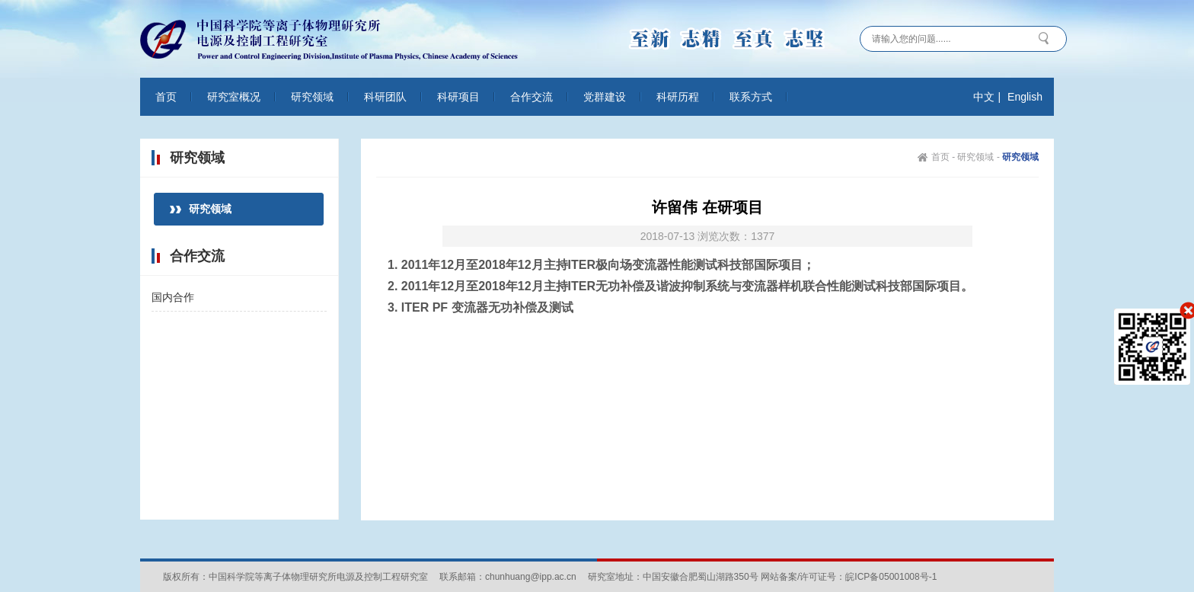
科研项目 (458, 97)
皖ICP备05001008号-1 (891, 576)
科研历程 (677, 97)
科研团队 (385, 97)
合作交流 (531, 97)
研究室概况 (233, 97)
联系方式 (750, 97)
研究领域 (312, 97)
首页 (166, 97)
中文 (983, 97)
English (1024, 97)
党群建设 (604, 97)
